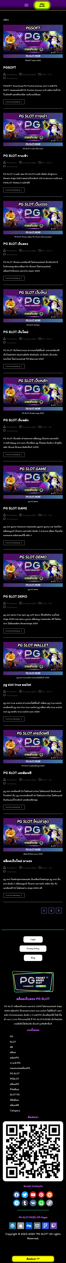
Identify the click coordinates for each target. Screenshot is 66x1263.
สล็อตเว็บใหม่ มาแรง (17, 861)
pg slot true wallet (17, 685)
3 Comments (12, 166)
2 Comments (12, 607)
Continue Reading (15, 101)
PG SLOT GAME (15, 508)
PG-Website (12, 74)
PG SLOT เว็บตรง (15, 244)
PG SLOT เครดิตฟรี (17, 773)
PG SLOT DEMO (15, 597)
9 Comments (12, 255)
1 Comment (11, 343)
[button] (26, 5)
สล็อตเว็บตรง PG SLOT (33, 999)
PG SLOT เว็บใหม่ (15, 332)
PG (50, 74)
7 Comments (12, 78)
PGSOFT (9, 68)
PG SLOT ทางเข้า (15, 156)
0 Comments (12, 519)
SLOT (44, 74)
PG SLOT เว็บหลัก (16, 420)
